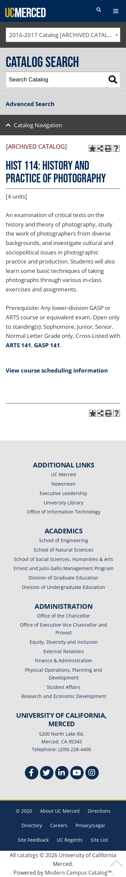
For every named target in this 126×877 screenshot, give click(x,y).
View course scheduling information (57, 370)
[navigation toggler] (116, 11)
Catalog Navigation (38, 125)
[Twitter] (46, 773)
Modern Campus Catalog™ (78, 872)
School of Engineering (63, 540)
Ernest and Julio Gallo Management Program (63, 568)
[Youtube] (77, 773)
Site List (99, 840)
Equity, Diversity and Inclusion (64, 642)
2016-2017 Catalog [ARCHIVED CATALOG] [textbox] (63, 35)
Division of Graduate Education (63, 577)
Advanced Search (30, 104)
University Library (63, 502)
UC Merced (63, 474)
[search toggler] (98, 10)
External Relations (63, 651)
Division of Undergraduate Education (63, 587)
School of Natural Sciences (63, 550)
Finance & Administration (63, 660)
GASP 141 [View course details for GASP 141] (47, 345)
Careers (59, 825)
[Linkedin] (62, 773)
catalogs (27, 855)
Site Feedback (33, 840)
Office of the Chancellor (63, 615)
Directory (32, 825)
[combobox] (63, 35)
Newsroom (63, 484)
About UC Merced (60, 811)
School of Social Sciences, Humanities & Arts (63, 559)
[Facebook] (31, 773)
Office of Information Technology (63, 511)
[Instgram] (92, 773)
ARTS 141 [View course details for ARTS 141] (18, 345)
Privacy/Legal (90, 825)
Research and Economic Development (63, 696)
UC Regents (70, 840)
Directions (99, 811)
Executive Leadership (63, 493)
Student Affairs (63, 687)
